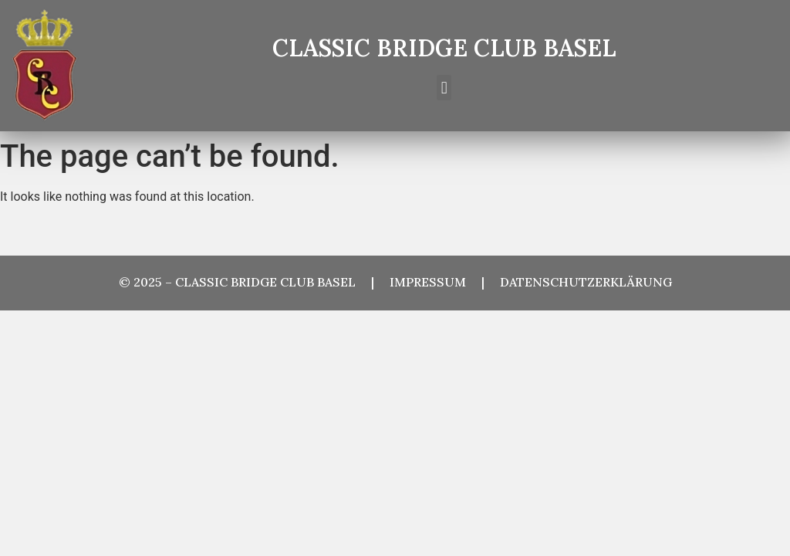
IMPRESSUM (435, 282)
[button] (444, 87)
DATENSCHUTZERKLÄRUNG (586, 282)
